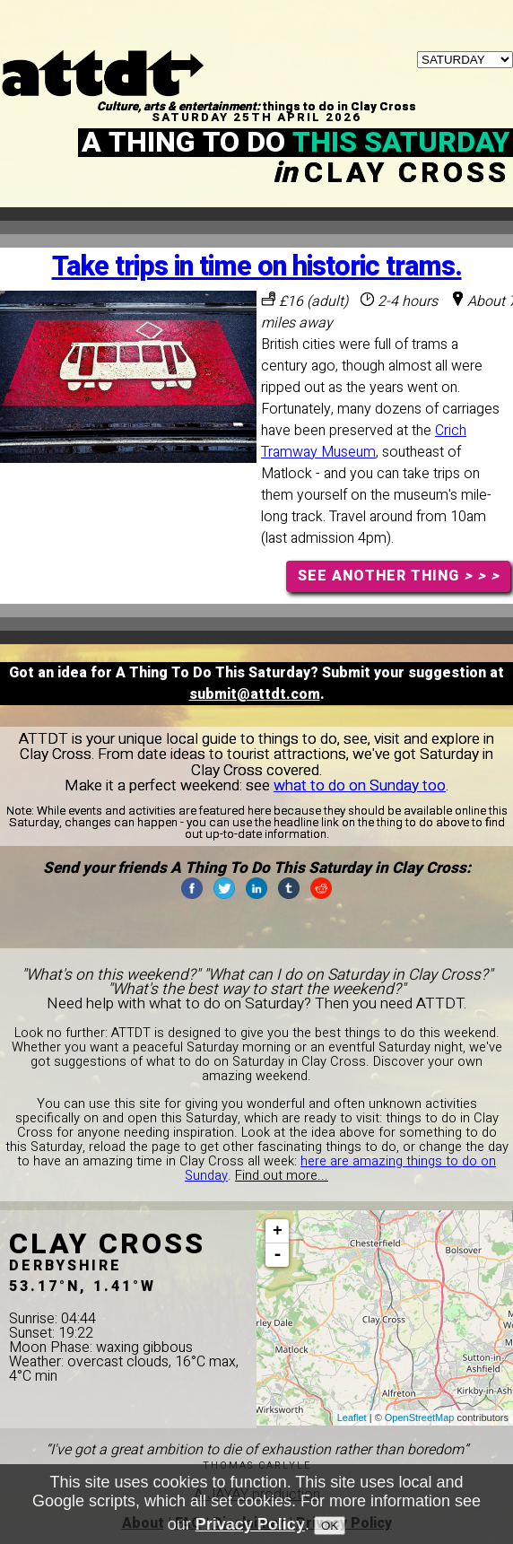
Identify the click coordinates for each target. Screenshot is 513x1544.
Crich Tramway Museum (363, 441)
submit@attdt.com (254, 694)
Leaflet (352, 1417)
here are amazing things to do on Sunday (340, 1168)
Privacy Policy (250, 1529)
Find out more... (281, 1175)
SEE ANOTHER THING (399, 576)
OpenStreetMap (420, 1417)
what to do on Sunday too (360, 785)
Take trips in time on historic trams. (257, 267)
